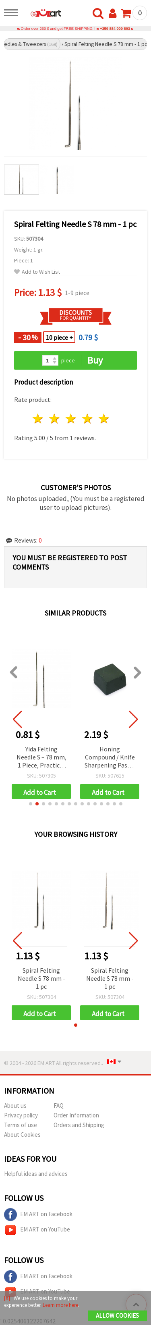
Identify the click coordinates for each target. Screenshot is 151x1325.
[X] (7, 1298)
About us (15, 1105)
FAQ (59, 1105)
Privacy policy (21, 1115)
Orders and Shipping (79, 1125)
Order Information (76, 1115)
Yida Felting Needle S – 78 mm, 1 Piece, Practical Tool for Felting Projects (41, 757)
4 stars (87, 418)
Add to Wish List (37, 272)
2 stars (55, 418)
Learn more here (60, 1305)
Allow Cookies (117, 1315)
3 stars (71, 418)
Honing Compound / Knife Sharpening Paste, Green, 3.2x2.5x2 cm (110, 757)
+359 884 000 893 (115, 29)
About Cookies (22, 1134)
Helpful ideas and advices (36, 1173)
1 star (38, 418)
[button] (30, 803)
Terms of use (20, 1125)
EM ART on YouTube (37, 1229)
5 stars (104, 418)
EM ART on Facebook (38, 1214)
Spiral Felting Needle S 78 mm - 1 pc (41, 978)
